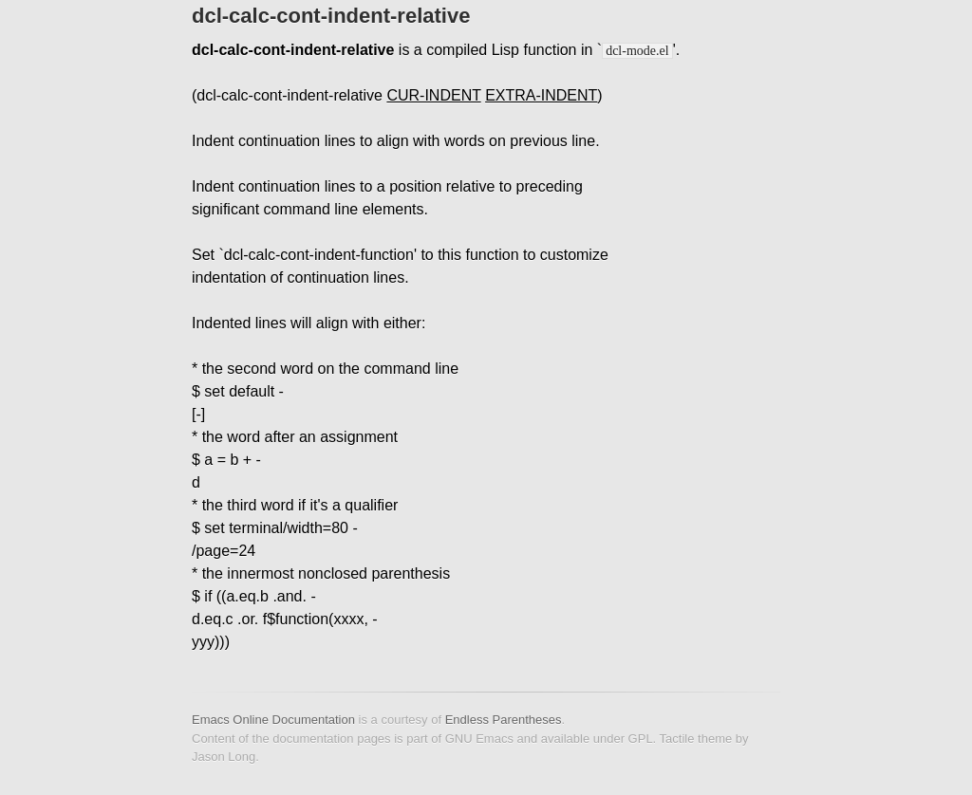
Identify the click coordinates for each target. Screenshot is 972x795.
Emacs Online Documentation (273, 719)
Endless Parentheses (503, 719)
